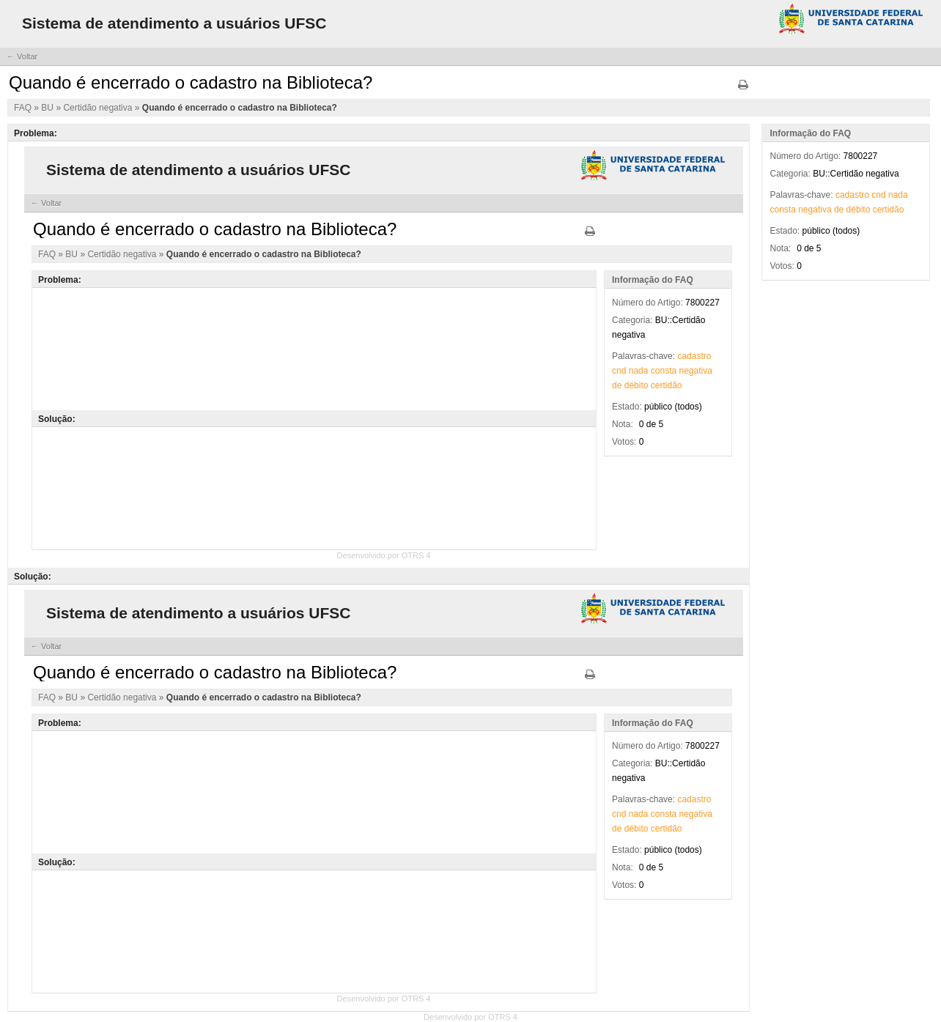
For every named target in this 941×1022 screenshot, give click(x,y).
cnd (878, 195)
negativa (814, 209)
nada (898, 195)
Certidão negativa (98, 108)
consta (782, 209)
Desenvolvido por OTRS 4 (470, 1016)
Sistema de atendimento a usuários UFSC (174, 23)
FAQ (24, 108)
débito (858, 209)
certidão (888, 209)
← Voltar (22, 56)
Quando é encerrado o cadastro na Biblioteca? (239, 108)
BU (48, 108)
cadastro (852, 195)
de (839, 209)
